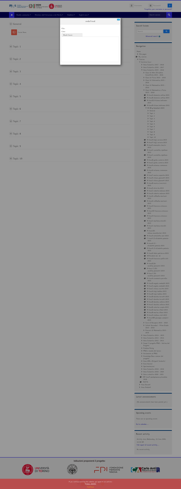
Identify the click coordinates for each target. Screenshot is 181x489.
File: (63, 28)
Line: (64, 31)
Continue (90, 487)
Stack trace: (68, 35)
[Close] (118, 19)
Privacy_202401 (90, 484)
